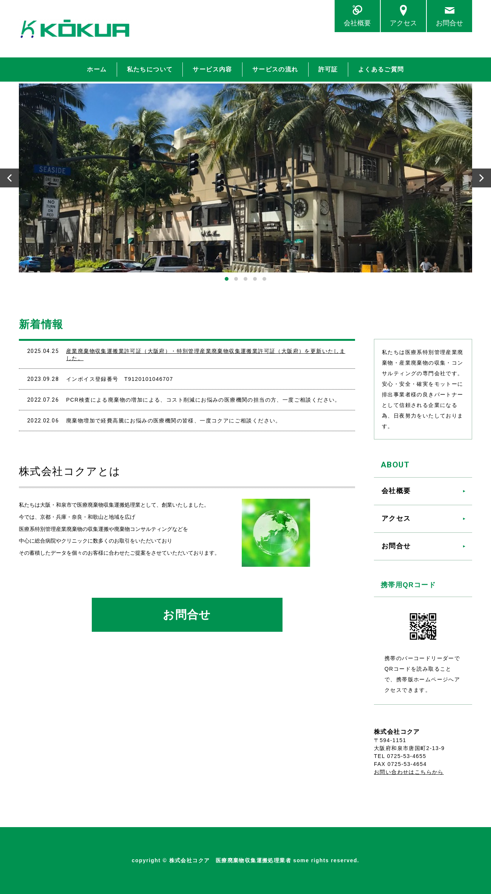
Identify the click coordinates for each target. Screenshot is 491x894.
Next (481, 178)
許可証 (328, 69)
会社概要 (357, 23)
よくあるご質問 (381, 69)
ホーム (97, 69)
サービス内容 (212, 69)
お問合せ (449, 23)
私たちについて (150, 69)
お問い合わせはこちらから (409, 772)
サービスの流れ (275, 69)
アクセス (403, 23)
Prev (9, 178)
